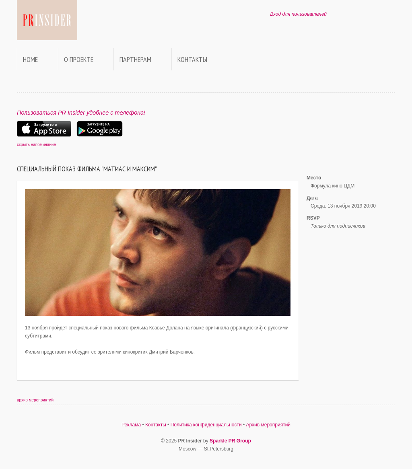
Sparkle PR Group (230, 441)
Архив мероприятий (268, 425)
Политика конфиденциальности (206, 425)
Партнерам (135, 59)
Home (30, 59)
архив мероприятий (35, 400)
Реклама (131, 425)
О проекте (78, 59)
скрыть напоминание (36, 144)
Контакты (192, 59)
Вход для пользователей (298, 14)
